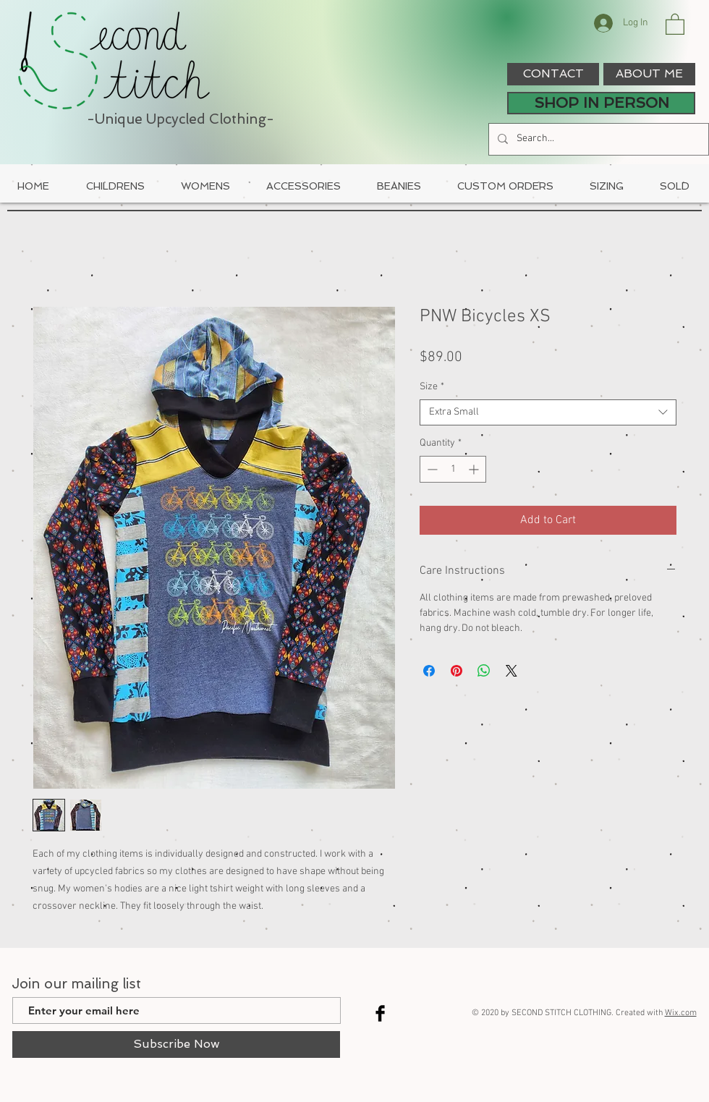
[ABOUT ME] (649, 74)
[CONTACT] (553, 74)
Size (432, 387)
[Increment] (475, 469)
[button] (675, 23)
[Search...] (597, 139)
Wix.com (681, 1013)
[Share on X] (511, 670)
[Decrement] (431, 469)
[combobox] (548, 412)
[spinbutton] (453, 469)
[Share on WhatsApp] (484, 670)
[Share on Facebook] (429, 670)
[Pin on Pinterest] (456, 670)
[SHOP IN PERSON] (601, 103)
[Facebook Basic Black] (380, 1013)
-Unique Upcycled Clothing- (180, 119)
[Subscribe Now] (176, 1044)
